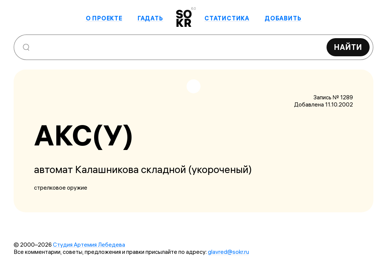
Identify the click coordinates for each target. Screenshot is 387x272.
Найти (348, 47)
